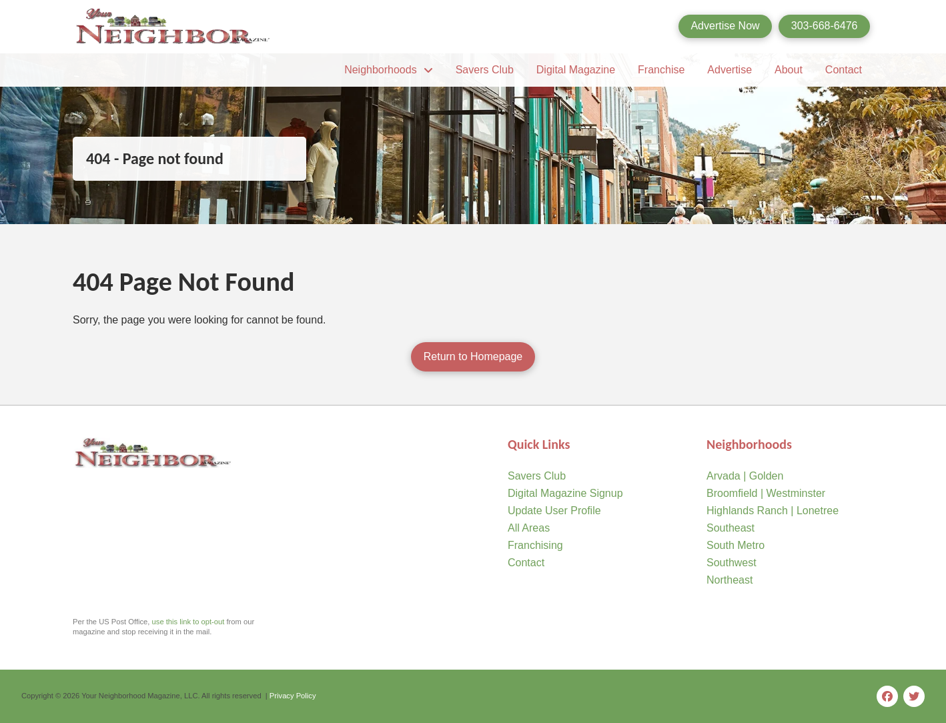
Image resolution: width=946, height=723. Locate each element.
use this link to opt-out (188, 622)
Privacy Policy (293, 696)
